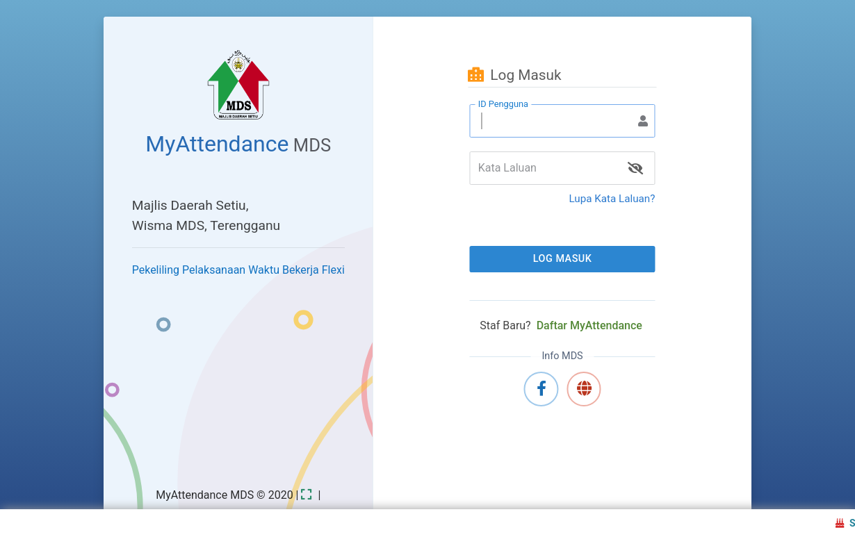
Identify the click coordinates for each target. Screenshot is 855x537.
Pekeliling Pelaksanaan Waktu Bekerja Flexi (238, 269)
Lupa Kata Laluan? (612, 198)
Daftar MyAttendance (589, 325)
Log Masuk (562, 259)
